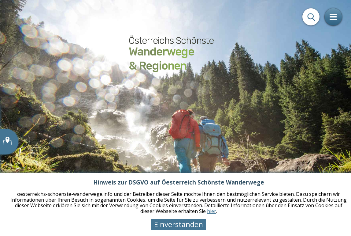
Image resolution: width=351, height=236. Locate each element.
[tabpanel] (175, 118)
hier (211, 211)
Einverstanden (178, 224)
